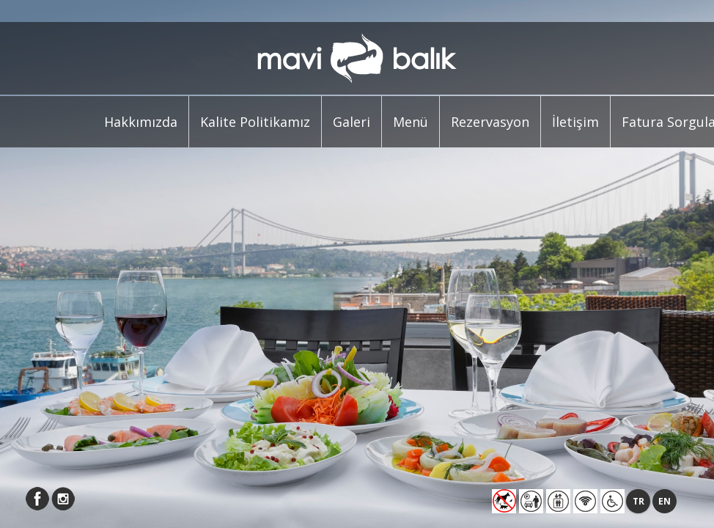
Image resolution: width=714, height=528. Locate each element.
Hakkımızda (140, 122)
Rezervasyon (490, 122)
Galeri (351, 122)
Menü (410, 122)
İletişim (575, 122)
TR (638, 501)
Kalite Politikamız (255, 122)
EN (664, 501)
